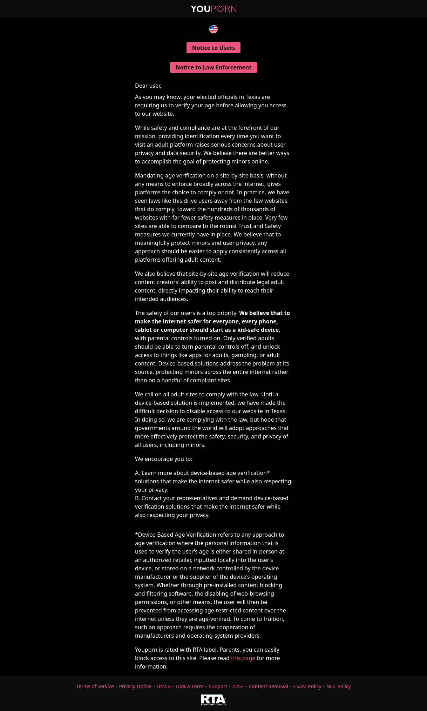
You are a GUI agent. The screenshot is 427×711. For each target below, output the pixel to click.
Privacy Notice (135, 686)
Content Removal (268, 686)
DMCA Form (190, 686)
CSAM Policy (307, 686)
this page (243, 658)
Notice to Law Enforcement (214, 67)
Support (218, 686)
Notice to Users (213, 48)
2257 (238, 686)
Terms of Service (95, 686)
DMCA (164, 686)
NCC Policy (338, 686)
